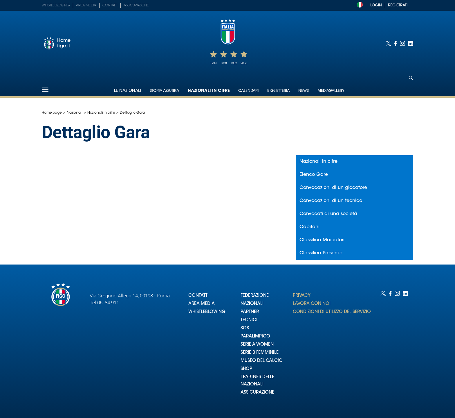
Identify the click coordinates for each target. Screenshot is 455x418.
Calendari (248, 91)
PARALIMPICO (255, 336)
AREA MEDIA (201, 304)
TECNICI (249, 320)
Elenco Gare (313, 174)
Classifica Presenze (320, 253)
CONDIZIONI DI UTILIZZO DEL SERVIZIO (332, 312)
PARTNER (250, 312)
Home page (52, 113)
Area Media (86, 5)
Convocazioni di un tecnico (330, 201)
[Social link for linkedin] (410, 43)
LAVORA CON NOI (312, 304)
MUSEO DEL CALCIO (262, 361)
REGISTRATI (397, 5)
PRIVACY (301, 296)
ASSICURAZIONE (257, 392)
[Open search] (411, 78)
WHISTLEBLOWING (206, 312)
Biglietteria (278, 91)
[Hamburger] (45, 89)
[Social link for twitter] (388, 43)
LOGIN (376, 5)
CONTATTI (198, 296)
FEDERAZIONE (255, 296)
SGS (245, 328)
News (303, 91)
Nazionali (74, 113)
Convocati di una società (328, 214)
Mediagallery (330, 91)
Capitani (309, 227)
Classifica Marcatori (321, 240)
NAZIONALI (252, 304)
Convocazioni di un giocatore (333, 187)
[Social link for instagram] (402, 43)
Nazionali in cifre (209, 91)
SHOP (246, 369)
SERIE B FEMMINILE (260, 353)
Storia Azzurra (164, 91)
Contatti (109, 5)
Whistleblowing (56, 5)
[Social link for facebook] (395, 43)
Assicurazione (136, 5)
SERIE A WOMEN (257, 344)
